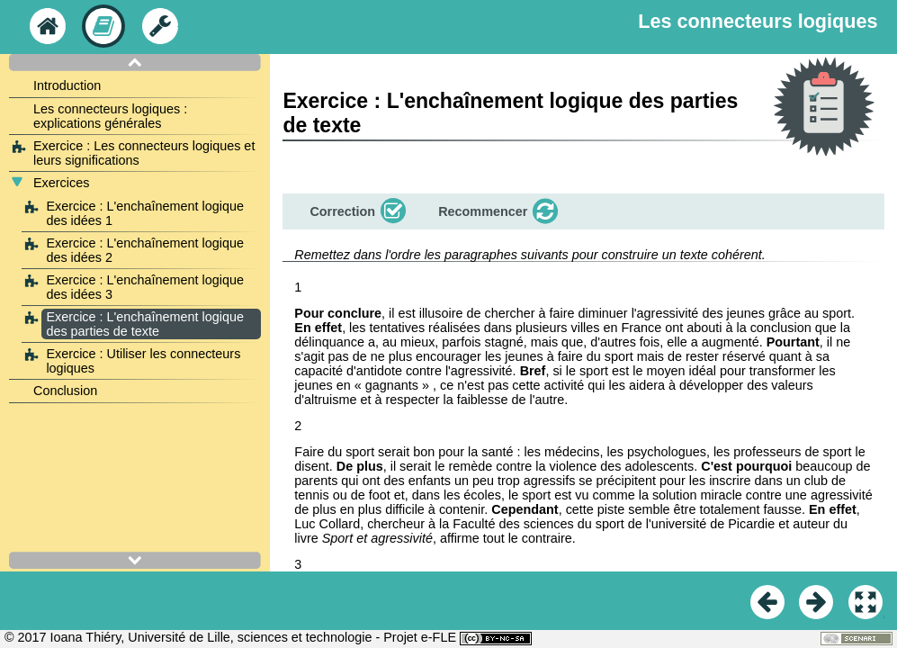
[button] (355, 212)
